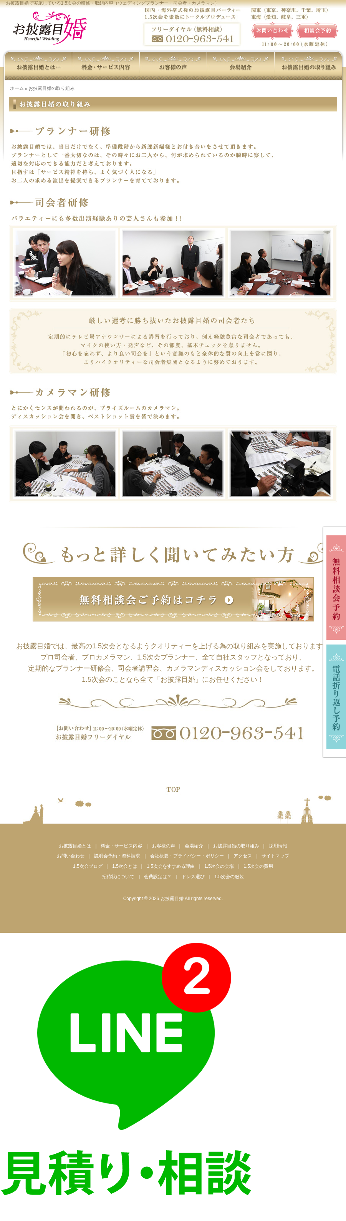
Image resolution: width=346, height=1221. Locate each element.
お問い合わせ (70, 856)
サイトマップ (275, 856)
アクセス (242, 856)
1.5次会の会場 (219, 866)
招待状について (118, 876)
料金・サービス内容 (121, 846)
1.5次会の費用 (258, 866)
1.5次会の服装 (229, 876)
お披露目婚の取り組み (236, 846)
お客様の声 (163, 846)
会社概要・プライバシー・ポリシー (187, 856)
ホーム (17, 88)
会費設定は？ (158, 876)
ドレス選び (193, 876)
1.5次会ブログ (88, 866)
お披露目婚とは (75, 846)
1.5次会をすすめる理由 (171, 866)
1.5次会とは (124, 866)
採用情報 (278, 846)
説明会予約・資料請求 (117, 856)
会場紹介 (194, 846)
